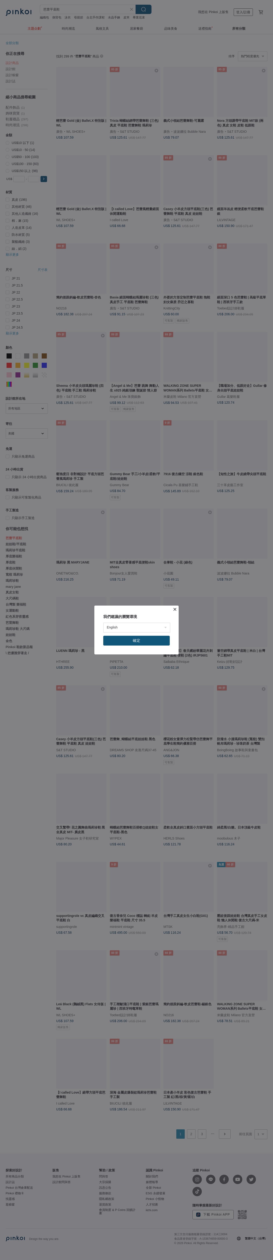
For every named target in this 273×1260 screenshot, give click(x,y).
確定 (136, 641)
